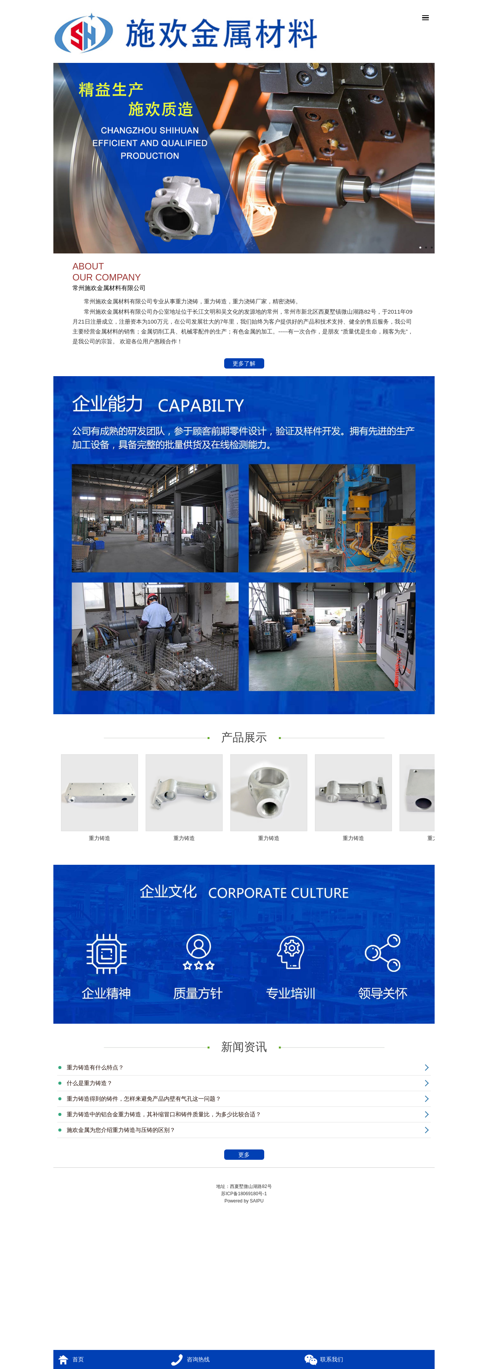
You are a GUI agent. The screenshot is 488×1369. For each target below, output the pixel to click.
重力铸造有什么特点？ (95, 1067)
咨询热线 (198, 1359)
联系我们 (331, 1359)
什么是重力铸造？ (89, 1083)
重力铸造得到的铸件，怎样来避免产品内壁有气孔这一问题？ (144, 1098)
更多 (250, 1155)
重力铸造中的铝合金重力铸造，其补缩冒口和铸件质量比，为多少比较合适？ (164, 1114)
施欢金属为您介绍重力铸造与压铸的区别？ (121, 1130)
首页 (78, 1359)
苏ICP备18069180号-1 (244, 1193)
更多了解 (244, 364)
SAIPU (256, 1201)
